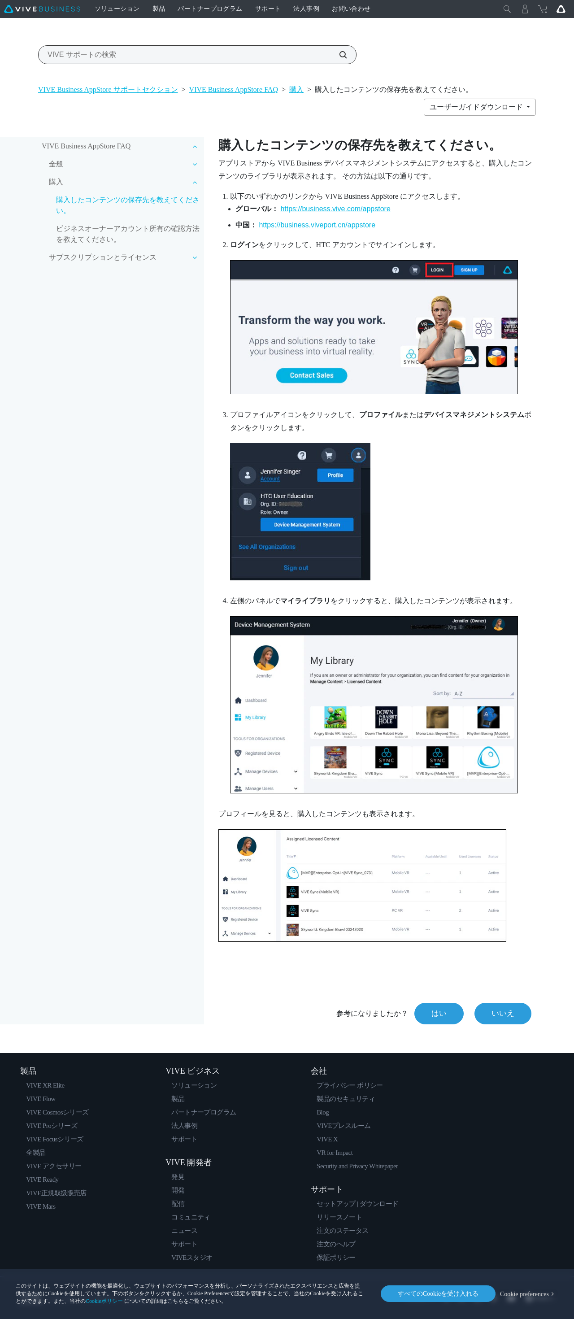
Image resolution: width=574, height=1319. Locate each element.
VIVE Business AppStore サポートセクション (108, 89)
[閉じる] (507, 9)
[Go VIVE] (561, 9)
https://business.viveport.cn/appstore (317, 225)
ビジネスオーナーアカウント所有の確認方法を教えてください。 (128, 234)
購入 (296, 89)
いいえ (502, 1013)
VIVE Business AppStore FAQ (233, 89)
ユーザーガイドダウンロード (477, 107)
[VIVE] (42, 8)
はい (439, 1013)
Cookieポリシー (104, 1301)
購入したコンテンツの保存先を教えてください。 (128, 205)
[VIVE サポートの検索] (338, 55)
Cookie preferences (524, 1293)
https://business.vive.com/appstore (335, 209)
